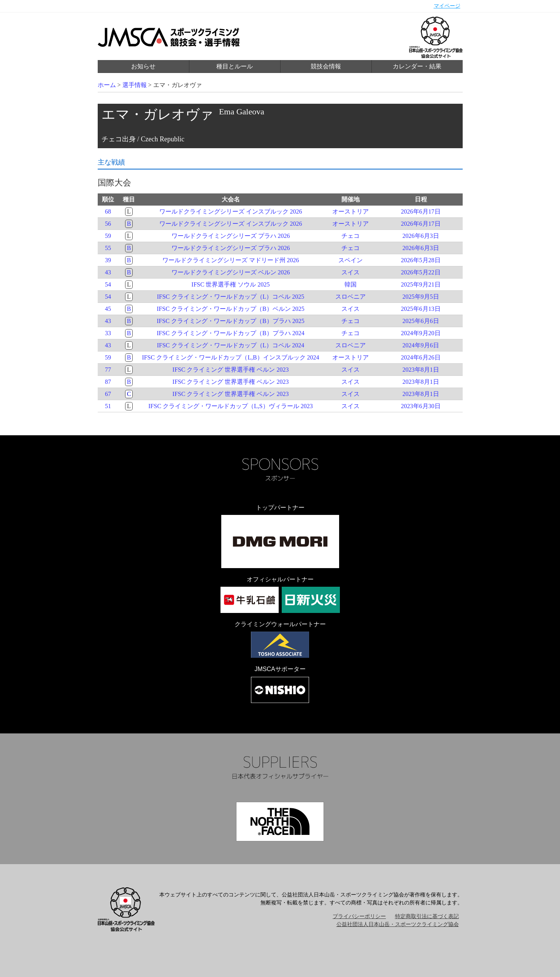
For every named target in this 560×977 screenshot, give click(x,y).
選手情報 (134, 85)
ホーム (107, 85)
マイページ (447, 6)
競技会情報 (326, 66)
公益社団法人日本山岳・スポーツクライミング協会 (397, 924)
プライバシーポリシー (359, 916)
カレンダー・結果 (417, 66)
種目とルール (234, 66)
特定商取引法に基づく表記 (427, 916)
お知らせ (143, 66)
